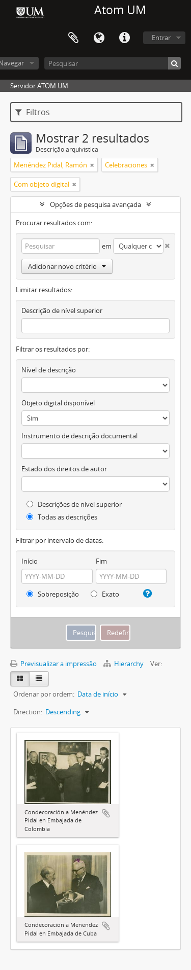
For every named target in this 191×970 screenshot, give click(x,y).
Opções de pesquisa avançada (95, 204)
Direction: (27, 711)
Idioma (99, 38)
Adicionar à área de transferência (106, 813)
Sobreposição (52, 594)
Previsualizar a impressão (53, 663)
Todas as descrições (61, 517)
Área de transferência (73, 38)
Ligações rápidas (124, 38)
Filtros (32, 112)
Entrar (161, 37)
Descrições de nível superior (74, 504)
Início (29, 561)
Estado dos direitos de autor (64, 468)
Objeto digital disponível (58, 402)
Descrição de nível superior (61, 310)
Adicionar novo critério (67, 266)
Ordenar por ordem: (43, 694)
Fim (101, 561)
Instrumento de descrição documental (79, 435)
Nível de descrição (48, 369)
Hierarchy (124, 663)
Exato (105, 594)
